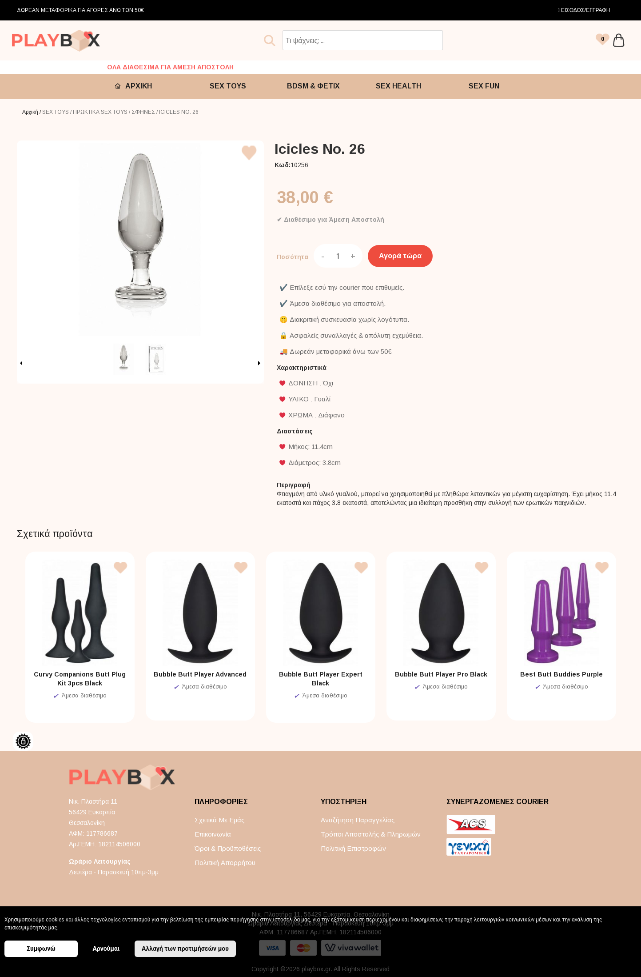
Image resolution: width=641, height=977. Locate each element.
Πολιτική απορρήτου (225, 862)
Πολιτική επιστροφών (353, 848)
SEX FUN (484, 86)
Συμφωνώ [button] (41, 948)
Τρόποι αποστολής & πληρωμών (371, 834)
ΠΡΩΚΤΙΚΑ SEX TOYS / (102, 112)
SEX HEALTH (398, 86)
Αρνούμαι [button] (106, 948)
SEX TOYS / (57, 112)
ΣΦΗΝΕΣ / (145, 112)
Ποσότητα (292, 256)
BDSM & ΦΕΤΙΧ (313, 86)
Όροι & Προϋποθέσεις (228, 848)
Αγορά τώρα (400, 256)
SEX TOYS (228, 86)
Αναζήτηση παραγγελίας (357, 820)
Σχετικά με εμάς (219, 820)
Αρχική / (32, 112)
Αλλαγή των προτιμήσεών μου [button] (185, 948)
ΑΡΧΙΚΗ (138, 86)
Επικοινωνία (213, 834)
